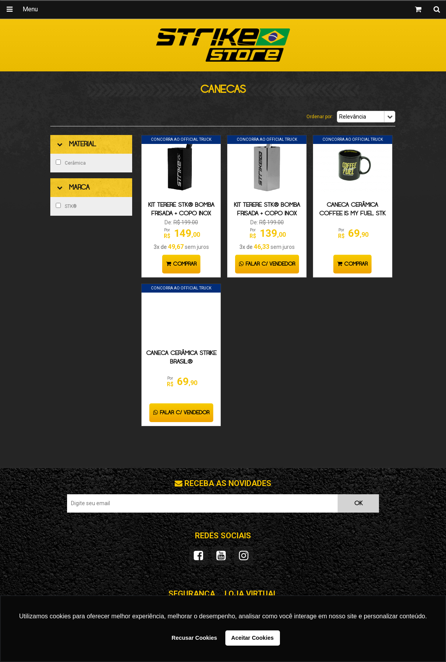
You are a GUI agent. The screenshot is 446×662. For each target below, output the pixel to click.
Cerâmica (71, 163)
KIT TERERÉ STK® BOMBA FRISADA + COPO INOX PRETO (181, 213)
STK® (66, 206)
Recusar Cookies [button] (194, 638)
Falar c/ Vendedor (267, 264)
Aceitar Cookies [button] (252, 638)
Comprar (181, 264)
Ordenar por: (319, 116)
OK (358, 503)
